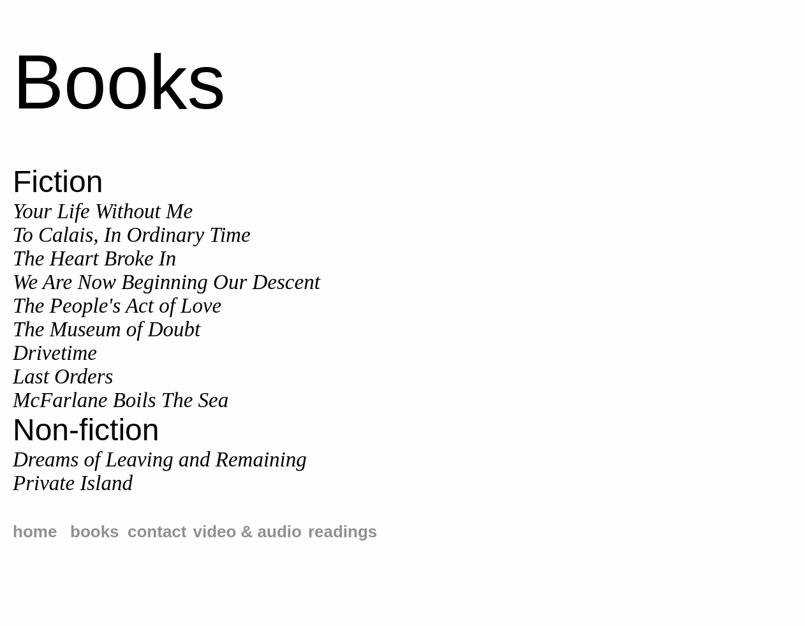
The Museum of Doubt (106, 329)
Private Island (73, 483)
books (94, 531)
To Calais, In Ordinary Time (132, 234)
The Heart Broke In (94, 258)
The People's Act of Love (117, 305)
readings (342, 531)
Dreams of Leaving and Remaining (160, 459)
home (35, 531)
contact (157, 531)
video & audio (247, 531)
